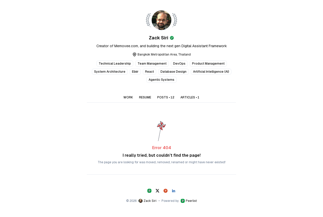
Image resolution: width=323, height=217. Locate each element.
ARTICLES (189, 97)
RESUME (145, 97)
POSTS (165, 97)
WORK (128, 97)
